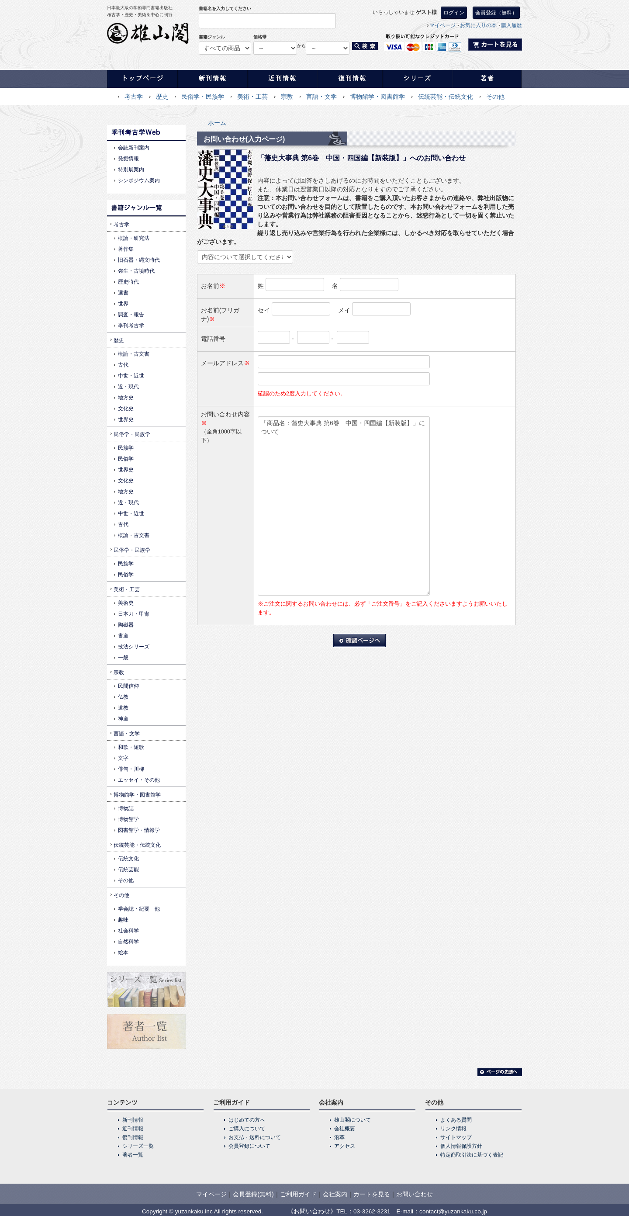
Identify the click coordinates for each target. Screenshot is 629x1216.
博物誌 (126, 808)
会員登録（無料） (496, 13)
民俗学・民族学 (202, 96)
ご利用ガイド (298, 1194)
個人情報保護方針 (461, 1146)
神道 (123, 719)
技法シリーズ (133, 647)
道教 (123, 708)
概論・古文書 (133, 354)
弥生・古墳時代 (136, 271)
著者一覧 (132, 1155)
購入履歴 (511, 25)
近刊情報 (132, 1129)
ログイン (453, 13)
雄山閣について (352, 1120)
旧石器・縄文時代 (139, 260)
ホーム (217, 122)
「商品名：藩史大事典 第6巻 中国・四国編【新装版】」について (344, 506)
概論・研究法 (133, 238)
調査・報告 (131, 315)
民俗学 (126, 459)
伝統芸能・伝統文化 (445, 96)
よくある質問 (456, 1120)
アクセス (344, 1146)
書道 (123, 636)
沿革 (339, 1137)
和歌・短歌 (131, 747)
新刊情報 (132, 1120)
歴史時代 (128, 282)
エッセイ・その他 (139, 780)
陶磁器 (126, 625)
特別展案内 (131, 169)
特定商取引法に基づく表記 (471, 1155)
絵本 (123, 952)
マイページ (442, 25)
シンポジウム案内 (139, 180)
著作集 (126, 249)
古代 (123, 365)
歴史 (162, 96)
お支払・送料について (254, 1137)
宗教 (287, 96)
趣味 (123, 920)
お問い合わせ (414, 1194)
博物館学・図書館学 (377, 96)
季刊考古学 (131, 325)
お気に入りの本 (478, 25)
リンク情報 (453, 1129)
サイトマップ (456, 1137)
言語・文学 (321, 96)
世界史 (126, 419)
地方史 (126, 398)
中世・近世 (131, 376)
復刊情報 (132, 1137)
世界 (123, 304)
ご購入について (246, 1129)
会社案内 (335, 1194)
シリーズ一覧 (138, 1146)
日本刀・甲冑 (133, 614)
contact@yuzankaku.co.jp (453, 1211)
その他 (495, 96)
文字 (123, 758)
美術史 (126, 603)
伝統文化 (128, 859)
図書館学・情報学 (139, 830)
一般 (123, 658)
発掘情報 (128, 159)
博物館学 (128, 819)
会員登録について (249, 1146)
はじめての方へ (246, 1120)
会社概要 (344, 1129)
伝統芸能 (128, 869)
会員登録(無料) (253, 1194)
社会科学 (128, 931)
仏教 (123, 697)
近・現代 (128, 387)
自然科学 (128, 942)
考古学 (133, 96)
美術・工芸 (252, 96)
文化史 (126, 408)
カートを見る (371, 1194)
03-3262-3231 (372, 1211)
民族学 (126, 448)
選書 (123, 293)
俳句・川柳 (131, 769)
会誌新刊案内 (133, 148)
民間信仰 (128, 686)
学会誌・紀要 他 (139, 909)
